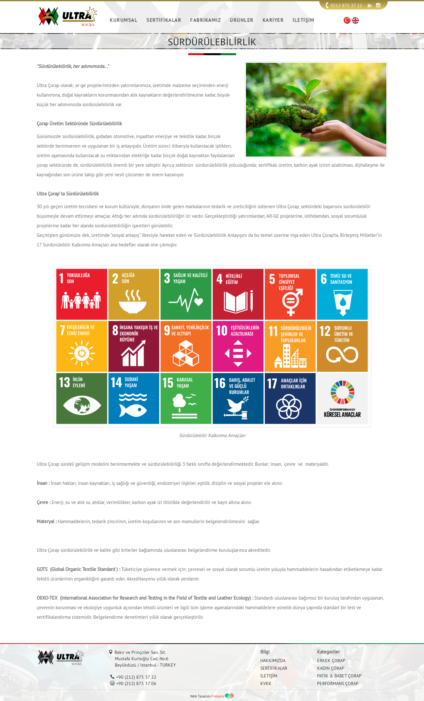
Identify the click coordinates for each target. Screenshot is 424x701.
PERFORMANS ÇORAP (338, 683)
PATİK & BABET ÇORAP (339, 676)
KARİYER (273, 20)
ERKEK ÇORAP (331, 660)
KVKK (266, 683)
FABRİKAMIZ (205, 20)
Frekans (218, 696)
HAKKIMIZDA (273, 660)
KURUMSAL (124, 20)
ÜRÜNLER (242, 20)
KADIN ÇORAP (330, 668)
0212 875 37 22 (346, 5)
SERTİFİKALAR (163, 20)
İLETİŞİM (303, 20)
